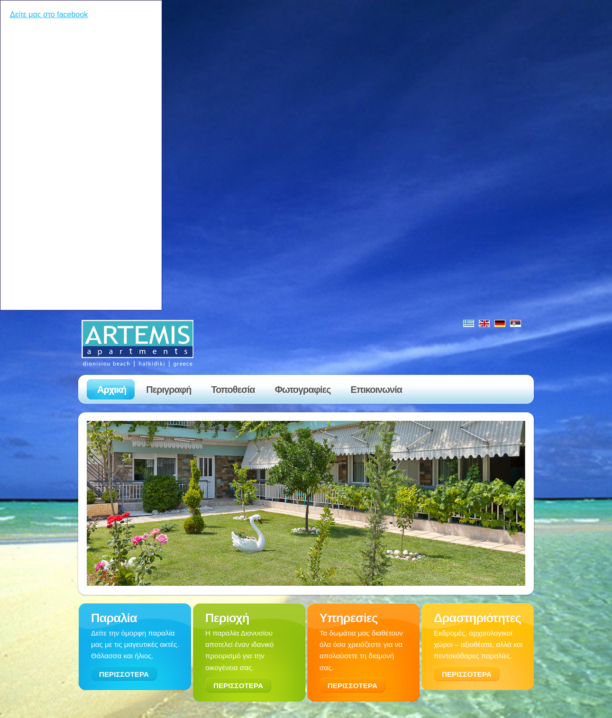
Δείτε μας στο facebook (49, 14)
